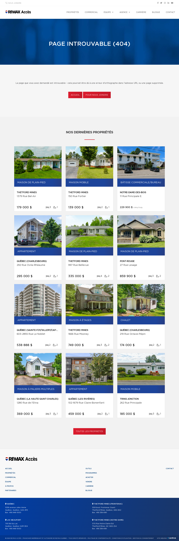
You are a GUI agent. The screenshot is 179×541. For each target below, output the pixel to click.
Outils (89, 468)
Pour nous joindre (97, 95)
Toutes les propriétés (89, 431)
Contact (170, 12)
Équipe (107, 12)
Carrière (141, 12)
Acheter (89, 477)
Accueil (75, 95)
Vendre (89, 482)
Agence (124, 12)
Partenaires (10, 490)
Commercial (91, 12)
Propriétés (72, 12)
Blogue (156, 12)
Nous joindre (14, 3)
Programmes (91, 473)
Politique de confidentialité (99, 538)
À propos (9, 486)
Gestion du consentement (143, 538)
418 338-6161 (101, 512)
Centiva (172, 538)
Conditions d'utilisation (121, 538)
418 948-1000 (15, 512)
